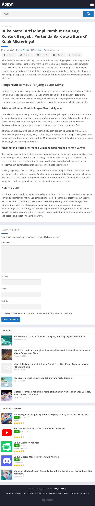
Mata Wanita (23, 50)
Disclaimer (42, 493)
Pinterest (41, 55)
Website (4, 301)
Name (4, 276)
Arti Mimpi (37, 50)
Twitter (24, 55)
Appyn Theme (60, 489)
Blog (10, 26)
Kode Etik (32, 493)
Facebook (8, 55)
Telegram (58, 55)
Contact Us (74, 493)
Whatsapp (74, 55)
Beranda (9, 493)
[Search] (47, 14)
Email (4, 289)
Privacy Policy (21, 493)
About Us (85, 493)
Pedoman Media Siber (58, 493)
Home (4, 26)
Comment (6, 242)
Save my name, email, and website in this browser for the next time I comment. (38, 313)
